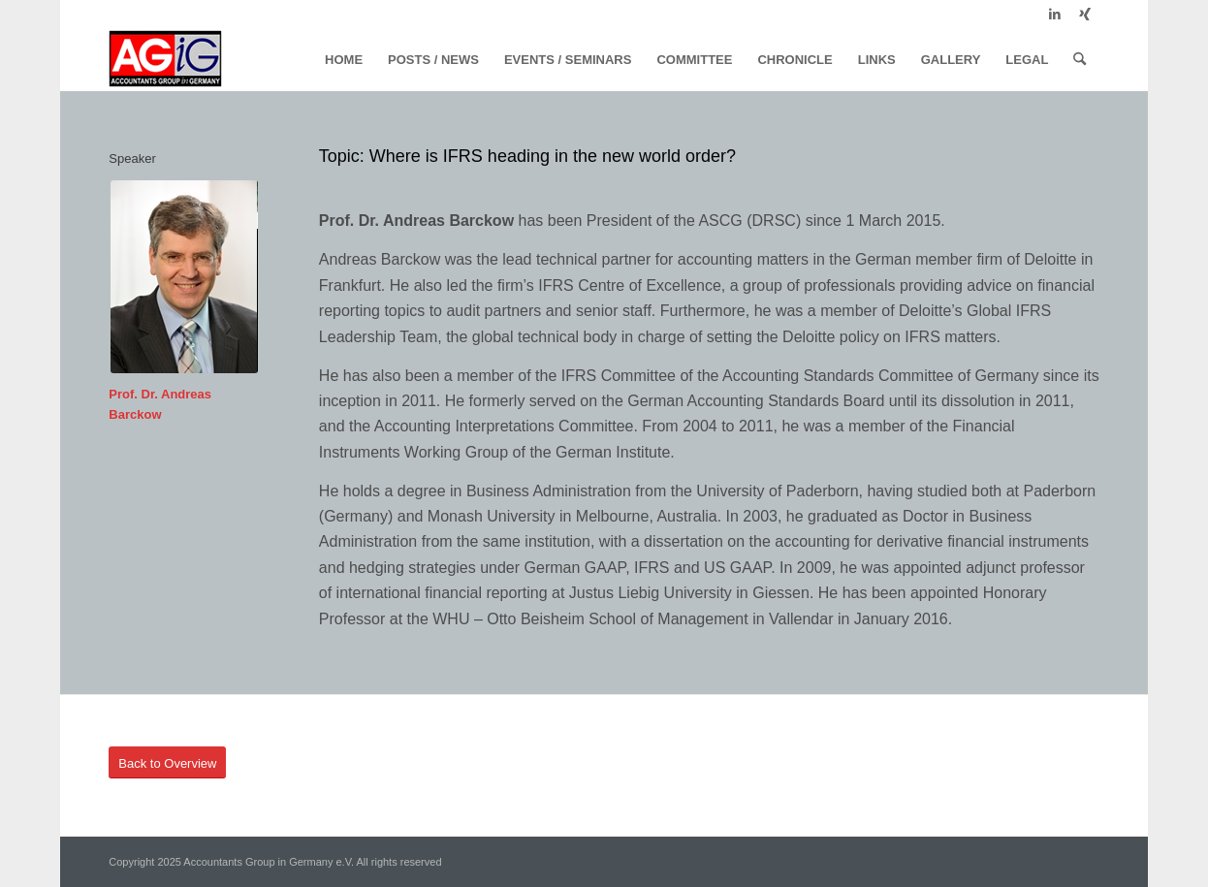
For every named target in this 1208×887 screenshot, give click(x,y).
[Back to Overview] (167, 762)
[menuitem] (343, 60)
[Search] (1079, 60)
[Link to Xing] (1084, 14)
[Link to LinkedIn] (1055, 14)
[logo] (165, 60)
